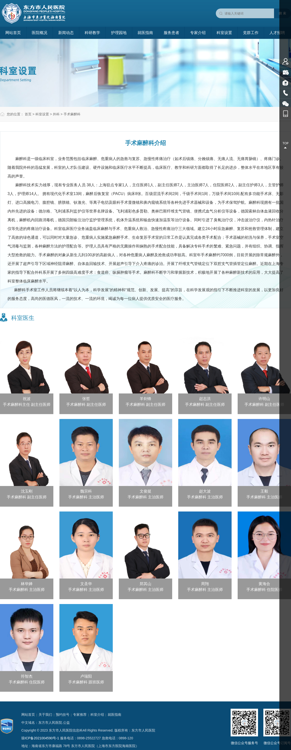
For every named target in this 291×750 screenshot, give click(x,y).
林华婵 (26, 584)
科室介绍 (97, 714)
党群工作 (251, 33)
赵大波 (205, 491)
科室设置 (224, 33)
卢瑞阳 (86, 676)
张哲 (86, 399)
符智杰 (26, 676)
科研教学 (92, 33)
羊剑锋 (145, 399)
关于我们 (45, 714)
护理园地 (119, 33)
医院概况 (39, 33)
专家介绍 (198, 33)
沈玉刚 (26, 491)
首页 (28, 114)
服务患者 (171, 33)
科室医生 (22, 318)
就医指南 (145, 33)
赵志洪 (205, 399)
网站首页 (13, 33)
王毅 (264, 491)
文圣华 (86, 584)
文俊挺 (145, 491)
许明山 (264, 399)
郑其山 (145, 584)
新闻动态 (66, 33)
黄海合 (264, 584)
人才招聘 (277, 33)
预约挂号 (62, 714)
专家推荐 (80, 714)
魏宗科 (86, 491)
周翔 (205, 584)
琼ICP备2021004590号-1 (40, 738)
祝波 (27, 399)
